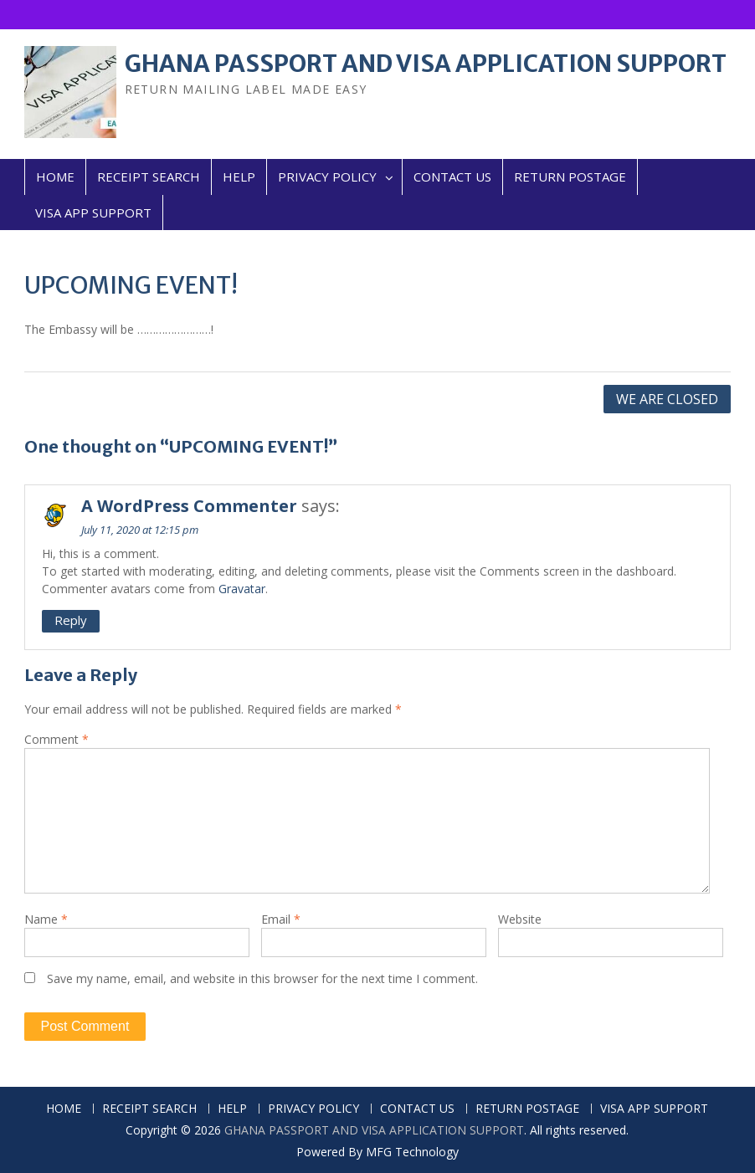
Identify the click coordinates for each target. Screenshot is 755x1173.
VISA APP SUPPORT (93, 212)
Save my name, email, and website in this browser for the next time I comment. (262, 978)
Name (46, 919)
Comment (56, 739)
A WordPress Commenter (189, 505)
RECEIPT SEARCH (148, 176)
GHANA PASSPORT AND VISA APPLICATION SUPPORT (426, 64)
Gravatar (241, 589)
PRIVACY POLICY (327, 176)
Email (280, 919)
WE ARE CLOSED (667, 399)
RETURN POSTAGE (570, 176)
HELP (239, 176)
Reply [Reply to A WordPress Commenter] (70, 620)
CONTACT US (452, 176)
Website (520, 919)
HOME (55, 176)
